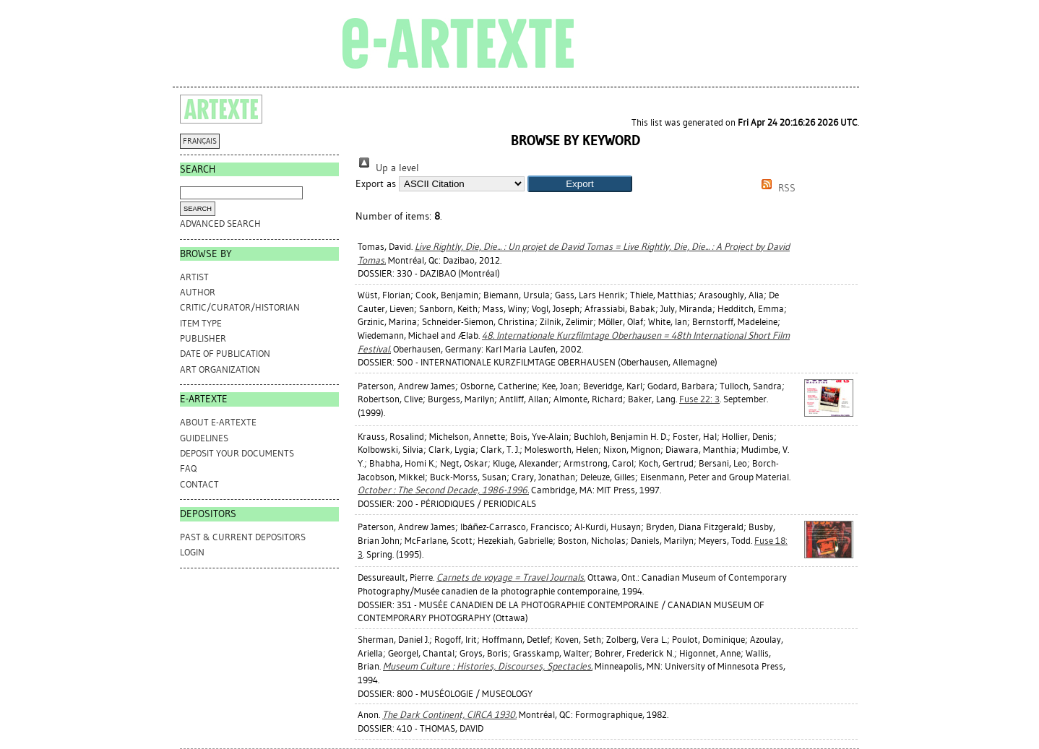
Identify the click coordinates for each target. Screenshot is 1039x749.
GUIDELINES (204, 438)
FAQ (188, 468)
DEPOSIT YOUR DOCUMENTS (237, 453)
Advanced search (220, 223)
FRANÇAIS (200, 141)
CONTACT (199, 484)
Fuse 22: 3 (699, 399)
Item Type (201, 323)
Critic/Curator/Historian (240, 307)
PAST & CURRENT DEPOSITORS (243, 537)
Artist (194, 277)
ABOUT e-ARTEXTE (218, 422)
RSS (776, 188)
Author (197, 292)
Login (192, 552)
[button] (579, 184)
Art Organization (220, 369)
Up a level (387, 168)
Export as (375, 184)
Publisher (203, 338)
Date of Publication (225, 353)
